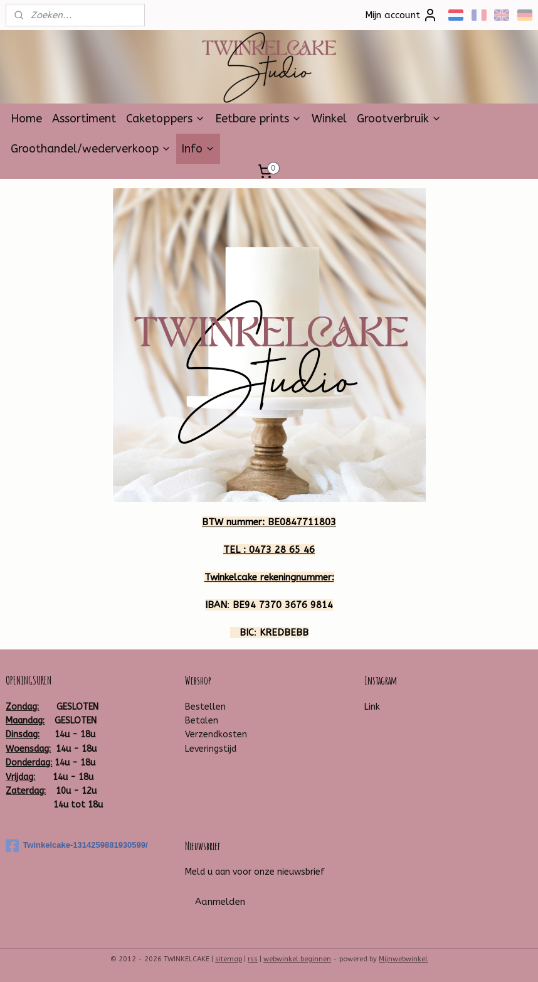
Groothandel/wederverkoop (91, 149)
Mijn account (401, 15)
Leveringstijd (210, 749)
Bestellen (205, 707)
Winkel (329, 118)
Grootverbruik (399, 118)
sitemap (228, 959)
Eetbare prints (258, 118)
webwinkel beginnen (297, 959)
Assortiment (84, 118)
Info (198, 149)
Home (26, 118)
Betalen (201, 720)
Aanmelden (220, 901)
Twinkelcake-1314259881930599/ (76, 845)
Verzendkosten (216, 734)
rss (253, 959)
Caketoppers (165, 118)
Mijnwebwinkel (403, 959)
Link (372, 707)
